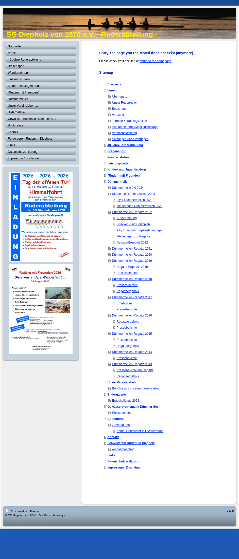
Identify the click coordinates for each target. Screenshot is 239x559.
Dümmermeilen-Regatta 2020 (132, 254)
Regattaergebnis (127, 291)
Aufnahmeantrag (123, 449)
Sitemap (34, 511)
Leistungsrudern (119, 163)
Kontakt (113, 437)
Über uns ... (120, 96)
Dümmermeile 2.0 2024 (128, 188)
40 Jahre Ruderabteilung (125, 145)
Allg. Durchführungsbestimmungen (139, 230)
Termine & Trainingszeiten (129, 121)
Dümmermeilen (118, 181)
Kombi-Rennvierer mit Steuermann (139, 431)
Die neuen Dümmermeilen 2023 (133, 194)
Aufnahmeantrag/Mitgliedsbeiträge (135, 127)
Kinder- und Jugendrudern (126, 169)
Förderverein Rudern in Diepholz (131, 443)
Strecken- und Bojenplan (133, 224)
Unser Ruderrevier (124, 102)
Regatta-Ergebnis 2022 (132, 242)
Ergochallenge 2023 (125, 400)
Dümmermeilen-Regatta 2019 (132, 261)
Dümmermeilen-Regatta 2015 (132, 334)
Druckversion (16, 511)
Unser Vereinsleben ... (123, 382)
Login (230, 510)
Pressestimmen (127, 273)
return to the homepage (155, 61)
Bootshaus (119, 108)
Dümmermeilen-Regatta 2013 (132, 364)
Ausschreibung (126, 218)
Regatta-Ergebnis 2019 (132, 267)
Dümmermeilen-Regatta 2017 (132, 297)
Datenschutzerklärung (123, 461)
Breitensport (116, 151)
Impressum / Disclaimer (124, 467)
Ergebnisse (124, 303)
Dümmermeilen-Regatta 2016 (132, 315)
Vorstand (118, 115)
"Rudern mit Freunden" (124, 175)
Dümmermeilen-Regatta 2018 (132, 279)
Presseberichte (126, 309)
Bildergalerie (116, 394)
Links (111, 455)
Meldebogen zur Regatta (133, 236)
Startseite (114, 84)
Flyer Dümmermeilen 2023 (134, 200)
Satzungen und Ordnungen (130, 139)
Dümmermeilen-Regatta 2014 (132, 352)
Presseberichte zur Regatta (134, 370)
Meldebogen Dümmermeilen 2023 (139, 206)
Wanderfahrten (118, 157)
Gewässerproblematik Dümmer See (132, 406)
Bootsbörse (115, 419)
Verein (111, 90)
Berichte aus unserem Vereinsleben (136, 388)
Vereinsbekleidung (124, 133)
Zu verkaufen (121, 425)
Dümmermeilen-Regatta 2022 (132, 212)
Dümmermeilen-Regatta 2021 (132, 248)
